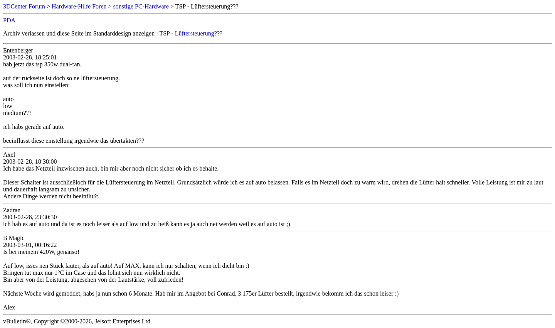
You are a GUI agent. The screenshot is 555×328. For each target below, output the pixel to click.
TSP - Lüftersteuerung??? (190, 33)
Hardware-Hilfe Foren (79, 6)
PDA (9, 20)
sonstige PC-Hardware (141, 6)
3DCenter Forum (24, 6)
